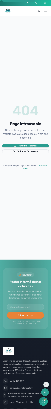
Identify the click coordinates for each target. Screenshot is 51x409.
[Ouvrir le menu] (45, 11)
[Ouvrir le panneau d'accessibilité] (27, 3)
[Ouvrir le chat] (43, 401)
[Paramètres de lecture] (46, 384)
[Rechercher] (39, 10)
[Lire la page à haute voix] (45, 392)
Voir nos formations (25, 151)
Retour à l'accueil (25, 146)
